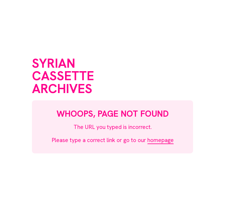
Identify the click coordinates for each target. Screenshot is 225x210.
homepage (160, 140)
